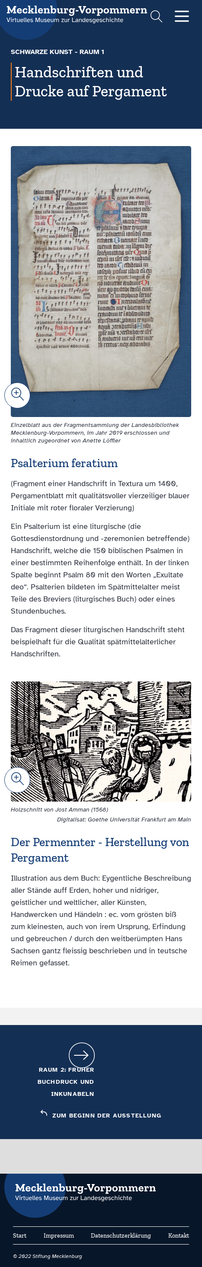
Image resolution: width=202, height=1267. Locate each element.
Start (19, 1235)
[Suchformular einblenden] (156, 17)
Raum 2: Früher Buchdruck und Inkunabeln (66, 1082)
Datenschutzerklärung (121, 1235)
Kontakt (178, 1235)
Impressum (59, 1235)
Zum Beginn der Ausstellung (106, 1115)
